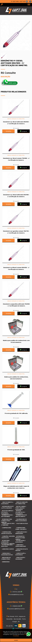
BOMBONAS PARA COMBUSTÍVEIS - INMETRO (6, 520)
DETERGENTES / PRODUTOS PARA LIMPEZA (20, 537)
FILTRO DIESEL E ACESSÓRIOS (20, 541)
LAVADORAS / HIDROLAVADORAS (20, 545)
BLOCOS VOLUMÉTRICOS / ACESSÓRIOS (20, 512)
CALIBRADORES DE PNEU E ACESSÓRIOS (21, 519)
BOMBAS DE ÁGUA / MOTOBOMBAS (7, 515)
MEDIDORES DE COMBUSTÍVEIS (6, 558)
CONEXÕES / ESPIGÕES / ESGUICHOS (8, 537)
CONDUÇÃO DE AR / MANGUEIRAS (21, 532)
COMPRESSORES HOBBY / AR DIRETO (20, 528)
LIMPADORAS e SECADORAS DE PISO (7, 554)
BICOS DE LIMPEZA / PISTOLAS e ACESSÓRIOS (7, 512)
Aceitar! (16, 640)
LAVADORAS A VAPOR (8, 549)
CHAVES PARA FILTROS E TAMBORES (8, 524)
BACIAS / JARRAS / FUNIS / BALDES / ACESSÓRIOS (20, 508)
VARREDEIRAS (6, 562)
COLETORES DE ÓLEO (22, 523)
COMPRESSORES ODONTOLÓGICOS (6, 532)
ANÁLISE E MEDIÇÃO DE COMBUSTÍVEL (21, 502)
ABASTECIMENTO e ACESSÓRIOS (7, 502)
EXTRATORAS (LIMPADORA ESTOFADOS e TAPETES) (8, 542)
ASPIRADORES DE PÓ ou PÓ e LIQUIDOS (7, 507)
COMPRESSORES (6, 527)
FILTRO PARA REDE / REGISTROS (7, 545)
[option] (16, 35)
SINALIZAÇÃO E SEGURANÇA (20, 558)
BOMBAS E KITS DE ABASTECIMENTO (21, 515)
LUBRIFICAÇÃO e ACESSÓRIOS (20, 554)
